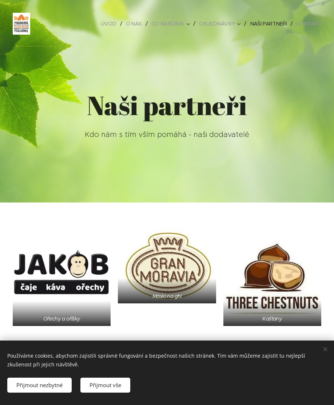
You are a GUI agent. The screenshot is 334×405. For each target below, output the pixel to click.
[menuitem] (100, 24)
